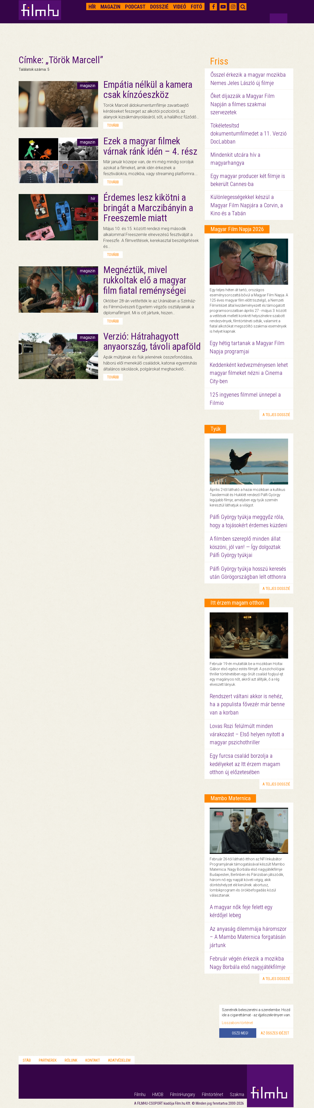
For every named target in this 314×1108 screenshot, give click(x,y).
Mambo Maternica (230, 798)
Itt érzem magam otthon (237, 602)
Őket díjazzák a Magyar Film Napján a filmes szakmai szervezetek (242, 104)
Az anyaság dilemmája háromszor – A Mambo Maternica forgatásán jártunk (248, 937)
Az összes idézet (275, 1033)
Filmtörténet (212, 1094)
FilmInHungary (182, 1094)
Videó (179, 7)
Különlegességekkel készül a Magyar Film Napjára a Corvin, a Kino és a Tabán (246, 205)
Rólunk (71, 1060)
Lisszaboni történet (237, 1023)
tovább (113, 125)
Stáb (27, 1060)
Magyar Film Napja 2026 (237, 229)
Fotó (196, 7)
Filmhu (139, 1094)
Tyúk (215, 429)
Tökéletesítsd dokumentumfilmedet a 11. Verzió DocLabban (248, 133)
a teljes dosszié (276, 415)
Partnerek (48, 1060)
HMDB (157, 1094)
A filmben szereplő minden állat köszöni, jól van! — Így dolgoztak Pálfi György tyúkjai (245, 546)
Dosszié (159, 7)
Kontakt (92, 1060)
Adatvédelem (119, 1060)
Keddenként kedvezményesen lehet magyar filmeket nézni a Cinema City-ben (249, 373)
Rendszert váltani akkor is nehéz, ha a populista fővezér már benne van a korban (247, 704)
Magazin (110, 7)
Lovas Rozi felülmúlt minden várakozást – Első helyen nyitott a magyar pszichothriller (247, 734)
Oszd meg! (240, 1033)
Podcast (135, 7)
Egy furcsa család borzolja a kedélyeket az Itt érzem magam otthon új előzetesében (245, 764)
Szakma (237, 1094)
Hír (92, 7)
